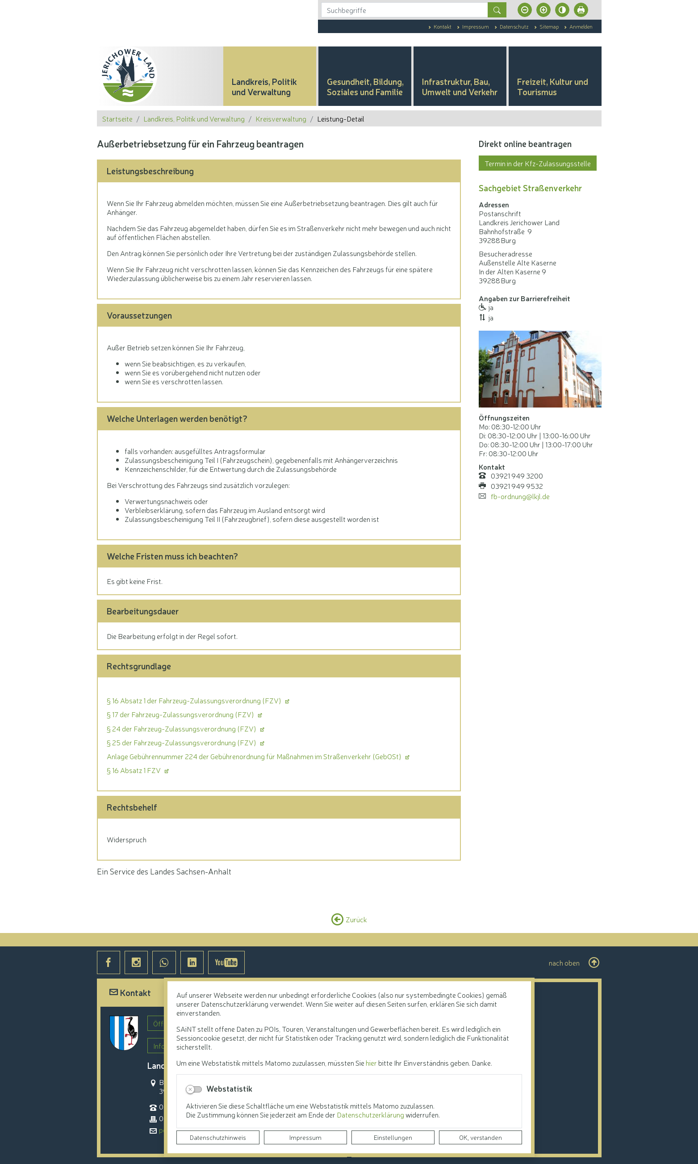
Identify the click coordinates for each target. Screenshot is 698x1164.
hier (371, 1062)
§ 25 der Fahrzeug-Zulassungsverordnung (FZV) (182, 742)
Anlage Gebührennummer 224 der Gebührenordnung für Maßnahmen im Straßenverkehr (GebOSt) (255, 756)
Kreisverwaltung (280, 118)
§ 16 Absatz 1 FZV (134, 770)
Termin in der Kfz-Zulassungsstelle (538, 163)
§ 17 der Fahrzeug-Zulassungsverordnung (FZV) (181, 714)
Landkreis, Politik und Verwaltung (194, 118)
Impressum (305, 1137)
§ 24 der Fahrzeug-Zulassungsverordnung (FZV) (182, 728)
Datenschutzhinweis (218, 1137)
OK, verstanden (480, 1137)
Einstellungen (393, 1137)
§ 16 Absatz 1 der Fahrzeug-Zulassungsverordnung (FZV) (195, 700)
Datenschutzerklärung (371, 1114)
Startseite (117, 118)
